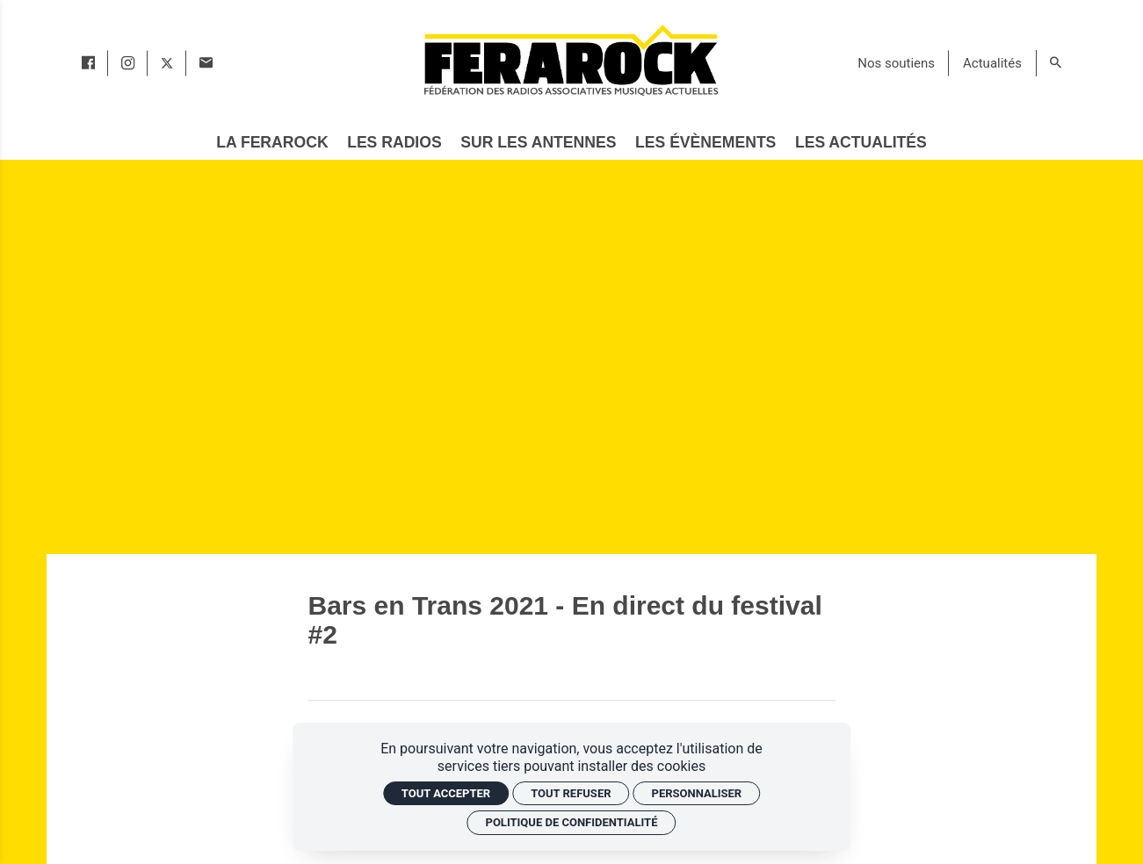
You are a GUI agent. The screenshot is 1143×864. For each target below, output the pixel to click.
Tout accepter (445, 793)
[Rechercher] (1055, 63)
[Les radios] (394, 143)
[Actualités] (992, 63)
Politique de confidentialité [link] (572, 822)
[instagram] (128, 63)
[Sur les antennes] (538, 143)
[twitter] (167, 63)
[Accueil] (570, 59)
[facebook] (88, 63)
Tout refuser (571, 793)
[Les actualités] (861, 143)
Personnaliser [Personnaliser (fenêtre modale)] (697, 793)
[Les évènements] (706, 143)
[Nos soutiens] (896, 63)
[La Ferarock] (272, 143)
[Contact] (206, 63)
